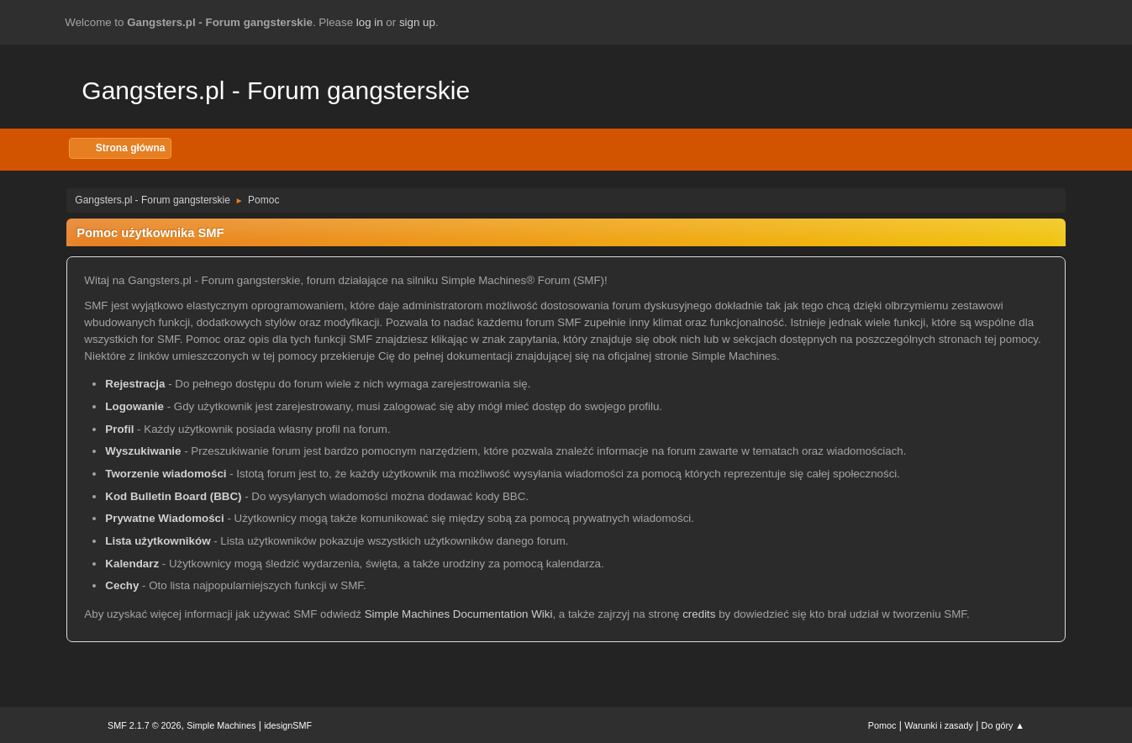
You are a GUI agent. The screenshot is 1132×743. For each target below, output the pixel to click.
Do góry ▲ (1003, 725)
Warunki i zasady (938, 725)
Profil (119, 429)
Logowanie (134, 406)
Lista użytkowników (157, 541)
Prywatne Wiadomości (164, 518)
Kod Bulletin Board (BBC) (173, 496)
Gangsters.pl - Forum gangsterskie (276, 90)
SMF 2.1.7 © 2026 (145, 725)
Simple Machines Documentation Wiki (459, 614)
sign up (417, 22)
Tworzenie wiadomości (165, 473)
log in (369, 22)
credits (698, 614)
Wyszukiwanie (143, 451)
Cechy (122, 585)
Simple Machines (221, 725)
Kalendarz (132, 563)
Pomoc (882, 725)
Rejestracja (135, 383)
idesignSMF (288, 725)
